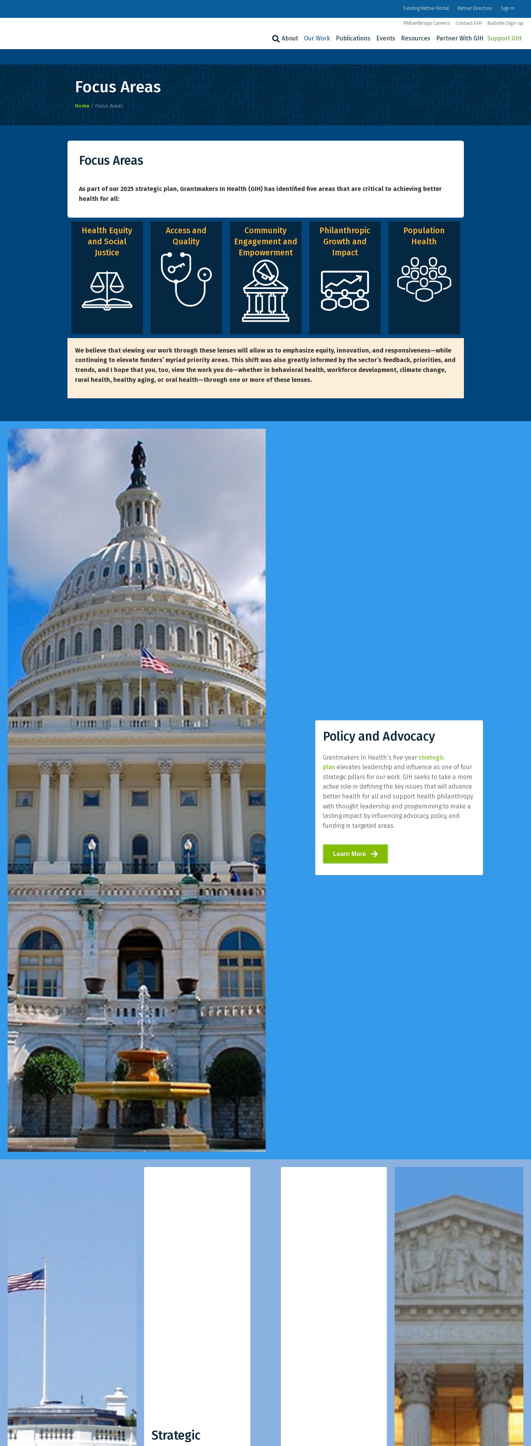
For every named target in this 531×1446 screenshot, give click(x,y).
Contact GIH (469, 23)
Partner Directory (474, 8)
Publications (353, 38)
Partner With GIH (459, 38)
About (290, 38)
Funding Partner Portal (426, 8)
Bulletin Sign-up (505, 23)
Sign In (508, 8)
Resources (415, 38)
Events (385, 38)
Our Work (317, 38)
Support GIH (504, 38)
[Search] (275, 39)
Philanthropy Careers (426, 23)
